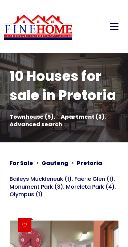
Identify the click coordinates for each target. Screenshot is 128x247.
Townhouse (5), (32, 117)
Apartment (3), (83, 117)
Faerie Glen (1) (94, 179)
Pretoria (89, 163)
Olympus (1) (26, 194)
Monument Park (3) (36, 187)
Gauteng (55, 163)
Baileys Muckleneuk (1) (41, 179)
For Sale (21, 163)
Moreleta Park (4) (90, 187)
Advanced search (36, 124)
